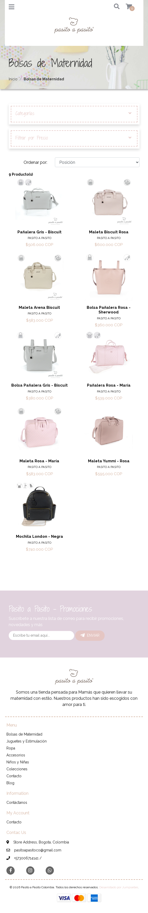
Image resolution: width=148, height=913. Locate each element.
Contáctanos (16, 802)
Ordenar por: (35, 162)
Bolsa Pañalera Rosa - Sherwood (109, 309)
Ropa (10, 748)
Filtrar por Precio (73, 138)
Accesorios (15, 755)
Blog (10, 783)
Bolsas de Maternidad (24, 734)
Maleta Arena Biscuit (39, 307)
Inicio (13, 79)
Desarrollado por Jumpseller (118, 887)
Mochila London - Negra (39, 536)
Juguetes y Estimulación (26, 741)
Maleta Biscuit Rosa (109, 232)
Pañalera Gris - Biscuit (39, 232)
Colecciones (16, 769)
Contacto (14, 776)
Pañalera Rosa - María (109, 385)
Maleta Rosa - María (39, 461)
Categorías (73, 113)
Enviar (90, 635)
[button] (114, 7)
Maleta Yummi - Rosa (109, 461)
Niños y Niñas (17, 762)
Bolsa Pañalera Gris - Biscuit (39, 385)
